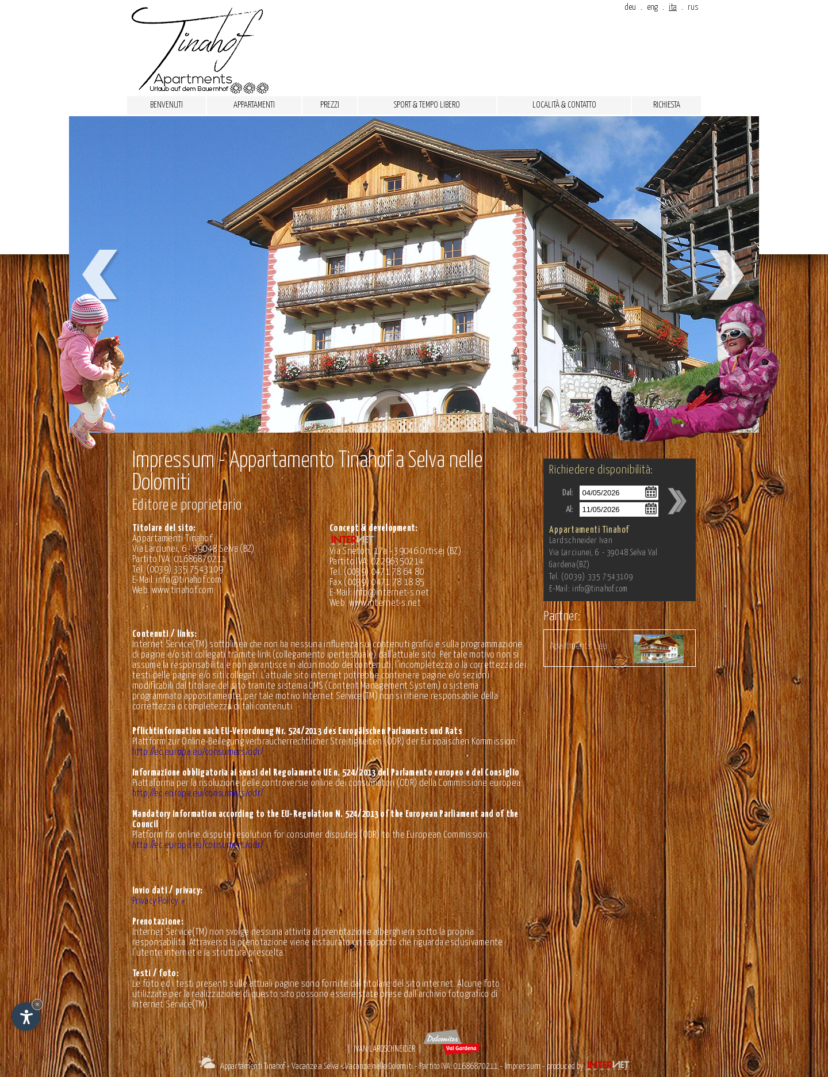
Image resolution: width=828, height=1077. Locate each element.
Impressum (522, 1066)
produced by (590, 1066)
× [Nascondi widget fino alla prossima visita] (37, 1004)
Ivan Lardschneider (384, 1049)
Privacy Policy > (158, 901)
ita (673, 7)
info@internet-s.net (391, 593)
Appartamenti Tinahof (252, 1066)
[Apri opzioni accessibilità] (26, 1016)
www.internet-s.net (385, 603)
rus (693, 7)
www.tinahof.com (183, 590)
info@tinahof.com (188, 580)
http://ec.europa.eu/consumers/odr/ (197, 752)
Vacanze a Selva (315, 1066)
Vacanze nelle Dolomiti (379, 1066)
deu (630, 7)
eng (652, 7)
